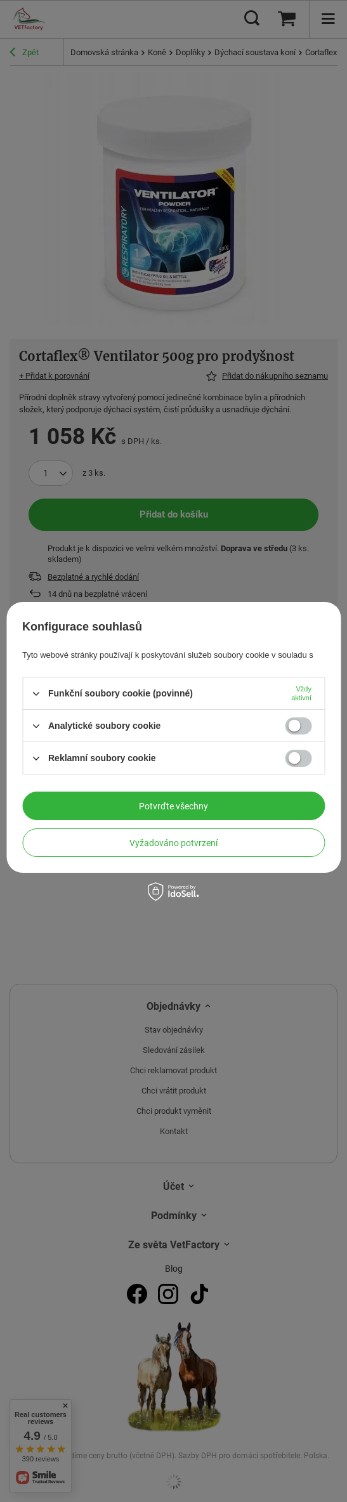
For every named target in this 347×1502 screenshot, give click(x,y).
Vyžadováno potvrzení (173, 843)
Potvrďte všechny (173, 806)
